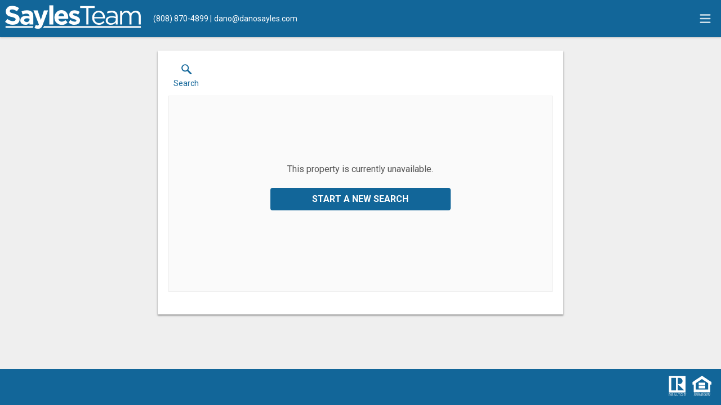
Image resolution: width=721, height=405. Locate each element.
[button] (186, 78)
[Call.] (180, 18)
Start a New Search (360, 199)
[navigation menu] (705, 19)
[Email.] (253, 18)
